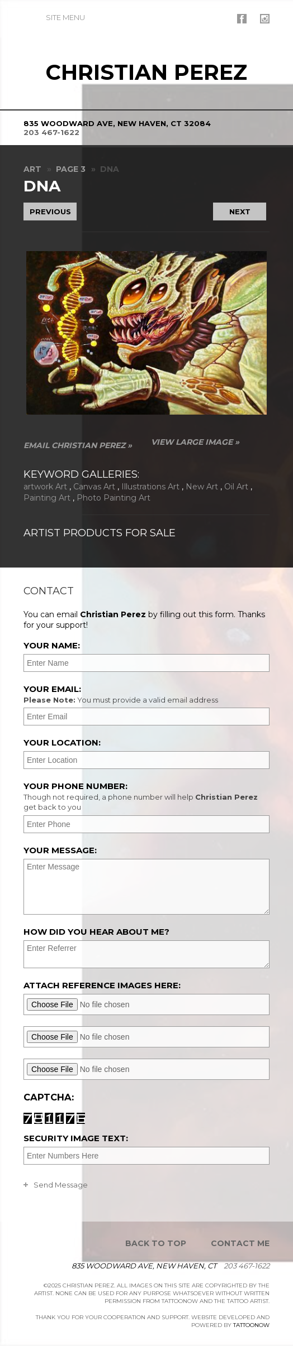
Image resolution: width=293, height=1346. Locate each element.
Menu (65, 17)
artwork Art (45, 487)
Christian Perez (146, 72)
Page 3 (71, 169)
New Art (202, 487)
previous (50, 211)
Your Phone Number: (145, 796)
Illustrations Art (150, 487)
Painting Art (46, 498)
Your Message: (60, 850)
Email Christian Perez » (77, 445)
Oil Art (236, 487)
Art (32, 169)
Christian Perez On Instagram (265, 18)
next (240, 211)
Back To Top (155, 1243)
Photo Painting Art (113, 498)
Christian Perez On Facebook (242, 18)
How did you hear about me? (96, 931)
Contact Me (240, 1243)
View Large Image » (195, 442)
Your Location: (62, 742)
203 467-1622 (51, 132)
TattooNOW (251, 1325)
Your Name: (51, 645)
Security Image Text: (75, 1138)
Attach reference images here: (102, 985)
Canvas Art (94, 487)
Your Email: (145, 694)
